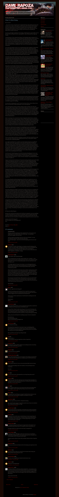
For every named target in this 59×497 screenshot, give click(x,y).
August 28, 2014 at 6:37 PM (13, 370)
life (8, 226)
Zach (9, 373)
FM (8, 336)
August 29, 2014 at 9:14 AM (13, 430)
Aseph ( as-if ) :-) (11, 467)
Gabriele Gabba (11, 423)
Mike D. (9, 287)
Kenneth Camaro (11, 408)
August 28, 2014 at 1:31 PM (12, 242)
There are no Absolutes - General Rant (47, 49)
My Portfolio (43, 19)
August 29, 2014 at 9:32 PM (13, 454)
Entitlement (43, 78)
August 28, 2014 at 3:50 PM (13, 341)
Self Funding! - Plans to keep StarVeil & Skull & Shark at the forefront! (49, 94)
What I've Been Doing (45, 73)
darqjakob (10, 349)
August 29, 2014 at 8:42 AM (13, 421)
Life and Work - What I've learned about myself (47, 86)
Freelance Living (49, 31)
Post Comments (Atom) (24, 487)
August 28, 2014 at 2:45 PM (13, 301)
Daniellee (9, 414)
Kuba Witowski (11, 323)
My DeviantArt (43, 24)
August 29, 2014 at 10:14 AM (13, 441)
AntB (9, 386)
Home (22, 484)
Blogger (34, 494)
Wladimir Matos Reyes (12, 355)
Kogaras (9, 392)
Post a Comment (10, 479)
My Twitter (43, 22)
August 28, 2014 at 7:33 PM (12, 376)
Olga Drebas (10, 443)
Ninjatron (10, 361)
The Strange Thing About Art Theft (49, 40)
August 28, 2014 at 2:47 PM (13, 321)
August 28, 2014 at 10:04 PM (13, 390)
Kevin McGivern (11, 304)
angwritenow (10, 399)
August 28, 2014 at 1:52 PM (12, 252)
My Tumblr (43, 21)
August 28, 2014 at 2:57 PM (13, 334)
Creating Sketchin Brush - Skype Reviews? (49, 65)
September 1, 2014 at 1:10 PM (13, 459)
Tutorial (42, 26)
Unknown (10, 244)
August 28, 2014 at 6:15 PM (12, 359)
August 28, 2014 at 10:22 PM (13, 396)
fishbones (10, 450)
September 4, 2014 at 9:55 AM (13, 465)
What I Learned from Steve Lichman (49, 56)
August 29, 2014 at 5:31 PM (12, 447)
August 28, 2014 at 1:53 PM (12, 285)
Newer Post (8, 484)
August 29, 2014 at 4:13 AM (13, 405)
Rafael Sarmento (11, 254)
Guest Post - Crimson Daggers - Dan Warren (46, 103)
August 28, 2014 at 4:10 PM (13, 347)
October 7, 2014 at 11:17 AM (12, 477)
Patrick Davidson (11, 456)
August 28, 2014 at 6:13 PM (12, 353)
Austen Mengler (11, 432)
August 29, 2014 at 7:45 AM (13, 412)
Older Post (36, 484)
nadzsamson (10, 343)
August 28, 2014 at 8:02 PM (13, 383)
